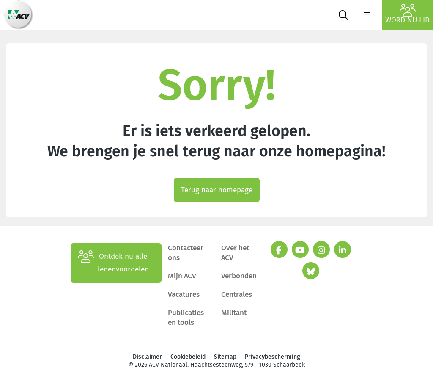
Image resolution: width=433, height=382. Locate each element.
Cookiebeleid (188, 356)
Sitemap (225, 356)
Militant (234, 312)
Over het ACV (235, 253)
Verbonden (239, 275)
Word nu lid (407, 14)
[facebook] (279, 249)
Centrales (236, 294)
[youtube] (300, 249)
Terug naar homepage (216, 189)
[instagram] (321, 249)
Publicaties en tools (186, 317)
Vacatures (184, 294)
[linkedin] (342, 249)
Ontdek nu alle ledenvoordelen (113, 263)
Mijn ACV (182, 275)
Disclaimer (147, 356)
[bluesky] (310, 270)
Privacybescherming (272, 356)
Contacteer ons (185, 253)
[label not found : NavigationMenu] (367, 15)
